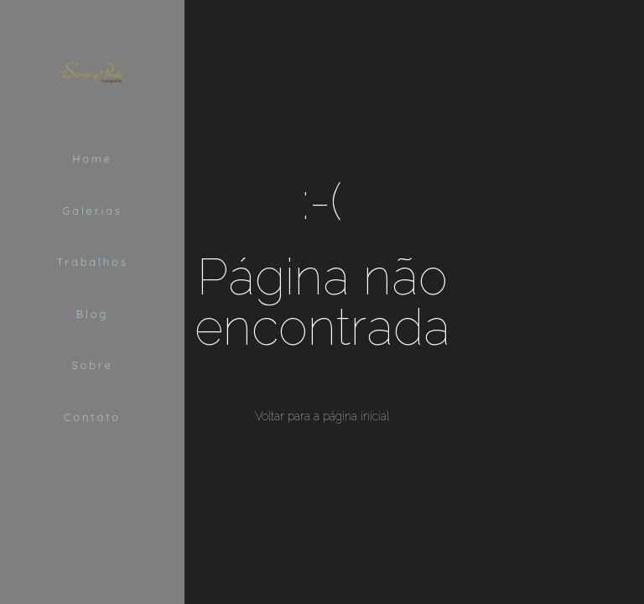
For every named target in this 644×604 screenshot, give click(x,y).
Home (92, 158)
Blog (92, 313)
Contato (92, 417)
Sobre (91, 365)
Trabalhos (91, 261)
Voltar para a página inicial (322, 416)
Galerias (92, 210)
